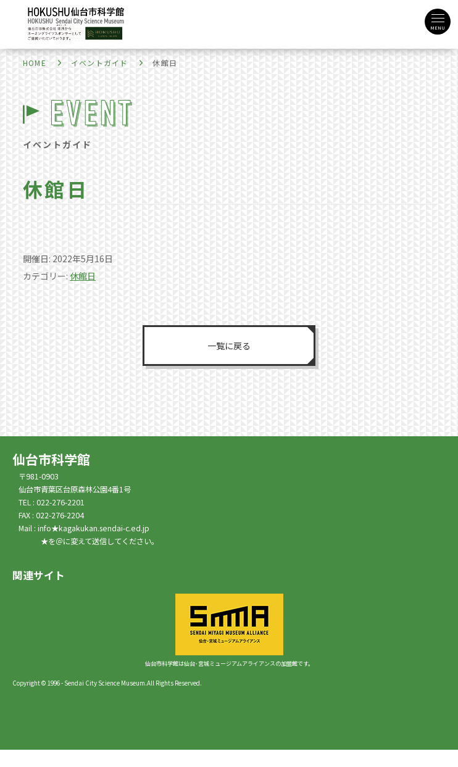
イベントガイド (99, 62)
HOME (34, 62)
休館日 (83, 276)
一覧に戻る (229, 345)
